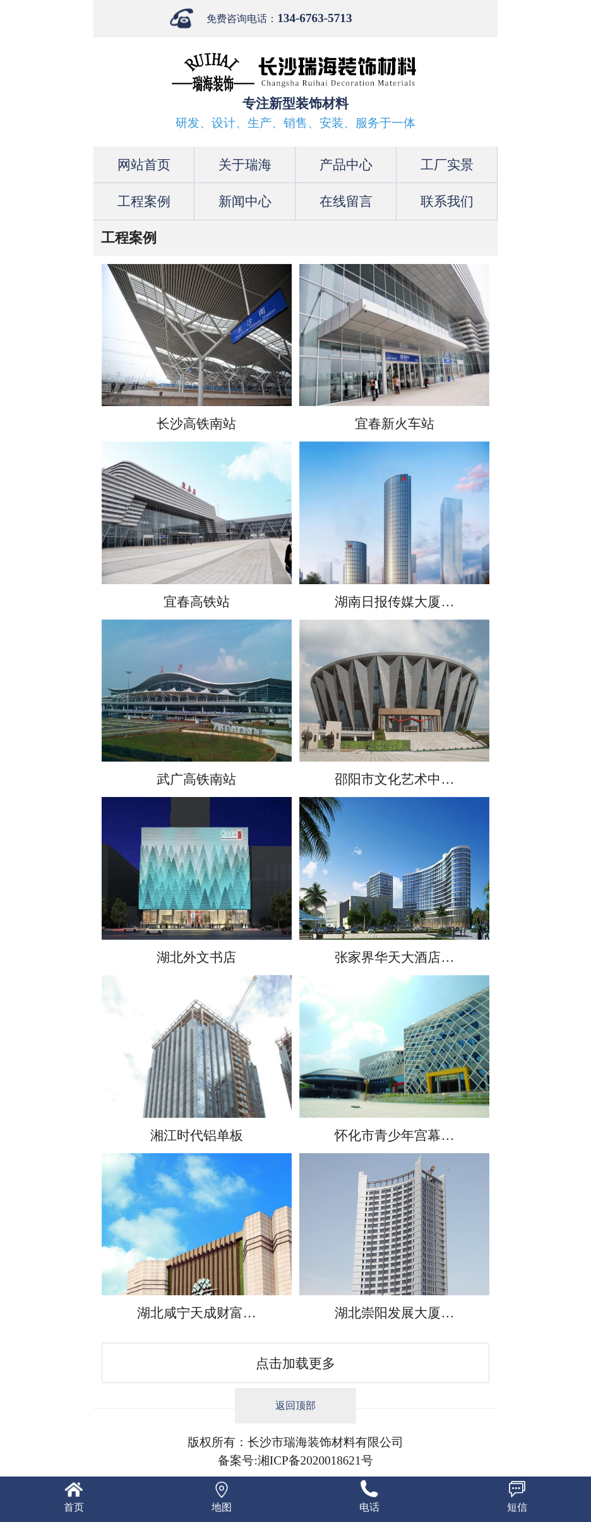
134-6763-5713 (314, 18)
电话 (369, 1507)
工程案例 (143, 201)
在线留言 (346, 201)
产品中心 (346, 164)
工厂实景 (447, 164)
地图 (222, 1507)
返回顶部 (295, 1405)
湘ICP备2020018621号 (315, 1460)
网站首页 (143, 164)
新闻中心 (245, 201)
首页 (74, 1507)
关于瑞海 (245, 164)
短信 (517, 1507)
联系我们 (447, 201)
